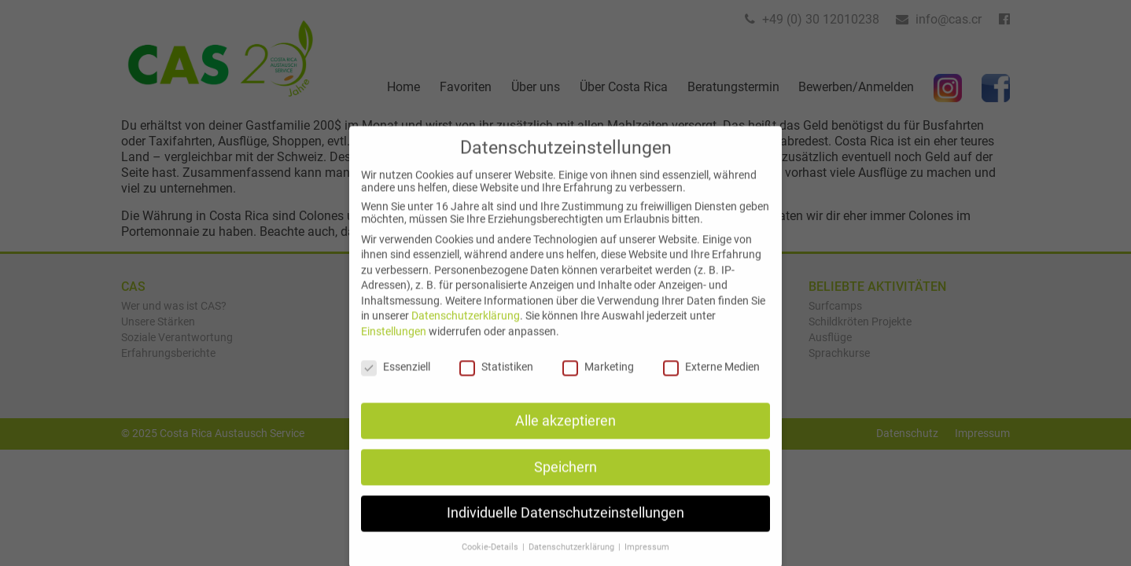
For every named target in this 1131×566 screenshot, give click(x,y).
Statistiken (496, 380)
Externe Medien (711, 380)
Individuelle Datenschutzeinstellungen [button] (565, 527)
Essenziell (395, 380)
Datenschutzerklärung (465, 330)
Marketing (598, 380)
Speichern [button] (565, 481)
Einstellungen (393, 345)
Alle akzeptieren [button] (565, 435)
